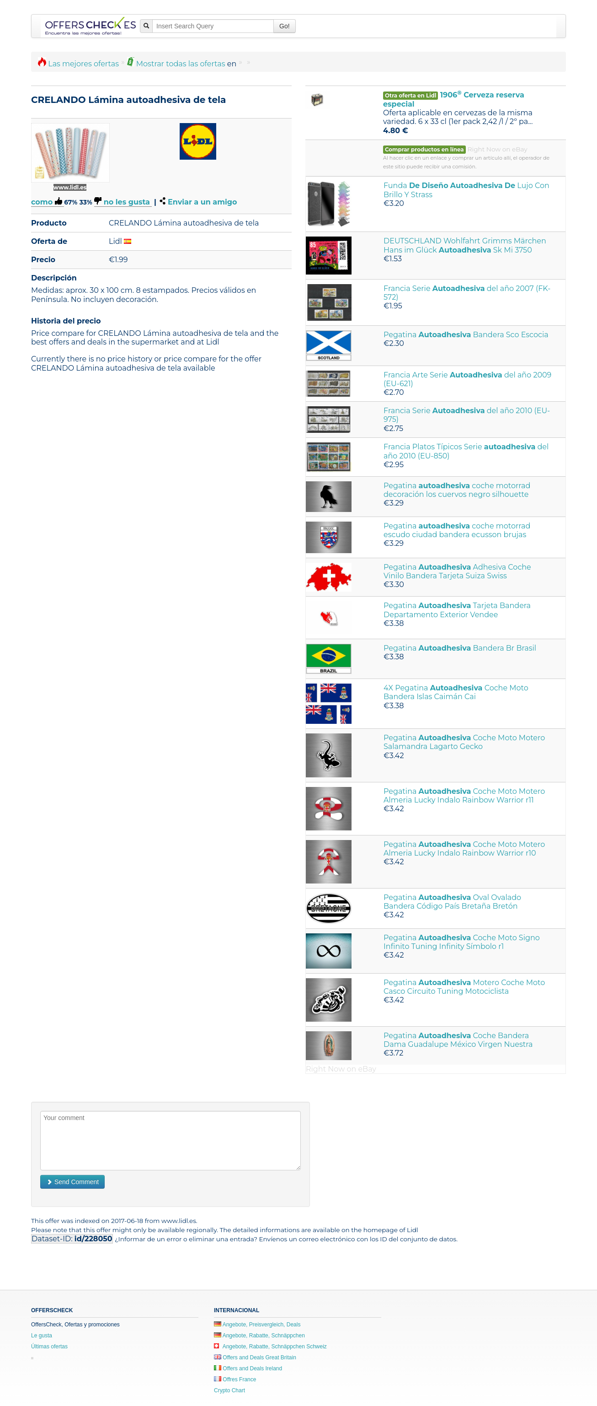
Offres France (235, 1379)
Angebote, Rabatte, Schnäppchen (259, 1335)
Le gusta (41, 1335)
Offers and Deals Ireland (248, 1368)
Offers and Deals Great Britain (255, 1357)
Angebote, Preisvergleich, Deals (257, 1324)
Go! (284, 26)
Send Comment (72, 1181)
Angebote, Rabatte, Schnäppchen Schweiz (270, 1346)
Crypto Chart (229, 1390)
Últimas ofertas (49, 1346)
